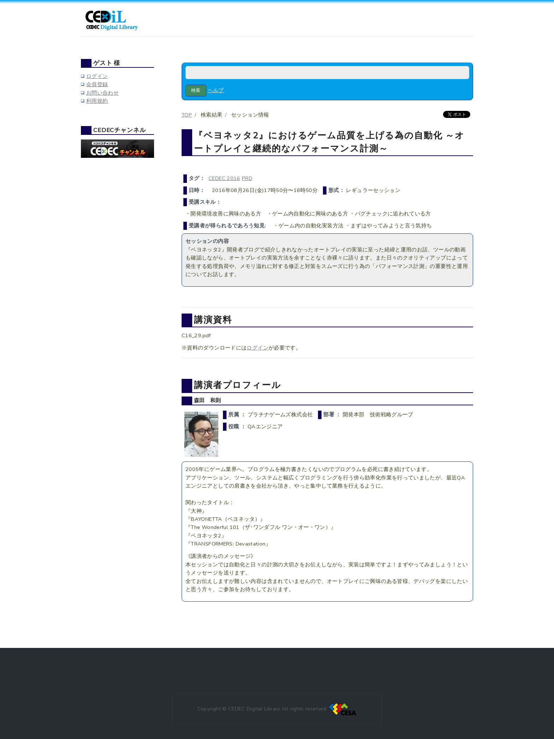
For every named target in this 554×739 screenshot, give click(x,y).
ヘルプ (216, 90)
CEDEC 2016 (224, 178)
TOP (187, 114)
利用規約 (97, 101)
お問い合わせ (102, 92)
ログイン (257, 347)
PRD (247, 178)
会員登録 (97, 84)
